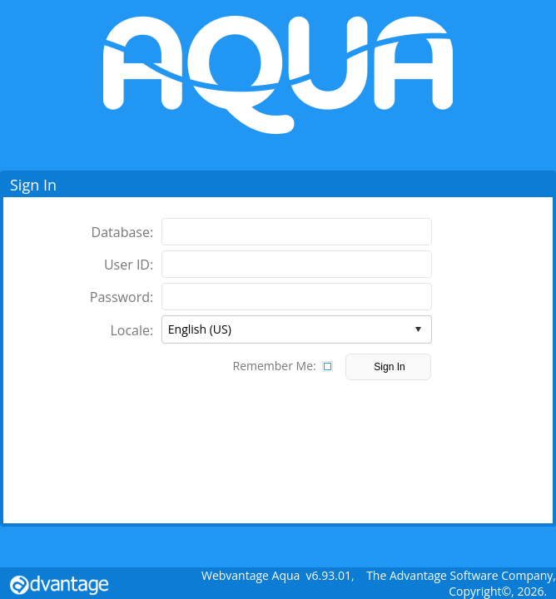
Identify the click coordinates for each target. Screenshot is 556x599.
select (418, 329)
